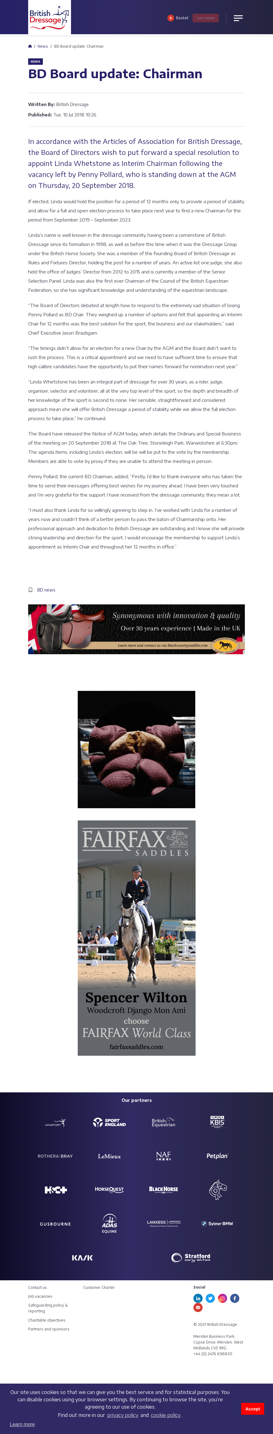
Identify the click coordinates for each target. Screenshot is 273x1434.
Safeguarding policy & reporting (48, 1308)
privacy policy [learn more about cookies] (122, 1415)
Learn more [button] (22, 1424)
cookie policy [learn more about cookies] (166, 1415)
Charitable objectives (46, 1320)
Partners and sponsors (48, 1329)
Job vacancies (40, 1296)
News (43, 46)
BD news (46, 589)
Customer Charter (99, 1287)
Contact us (37, 1287)
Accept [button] (252, 1408)
